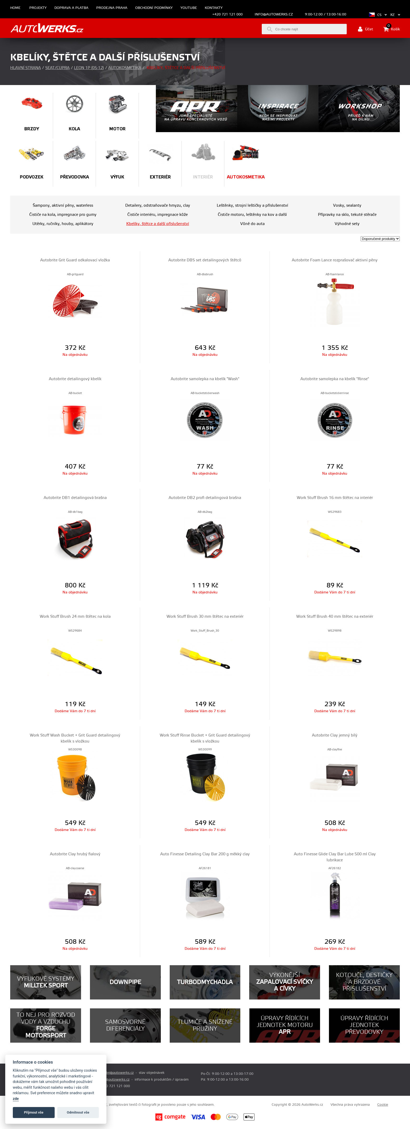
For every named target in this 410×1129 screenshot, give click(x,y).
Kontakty (214, 8)
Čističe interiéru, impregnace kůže (157, 214)
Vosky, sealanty (347, 205)
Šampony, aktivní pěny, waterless (63, 205)
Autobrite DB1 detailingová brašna (75, 497)
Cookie (382, 1105)
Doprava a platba (71, 8)
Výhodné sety (347, 223)
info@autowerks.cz (274, 14)
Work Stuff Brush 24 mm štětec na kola (75, 616)
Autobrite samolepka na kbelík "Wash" (205, 379)
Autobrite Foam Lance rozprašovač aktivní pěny (335, 260)
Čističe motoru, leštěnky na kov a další (252, 214)
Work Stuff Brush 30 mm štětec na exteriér (205, 616)
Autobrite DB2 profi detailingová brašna (205, 497)
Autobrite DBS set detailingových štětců (204, 260)
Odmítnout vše (78, 1112)
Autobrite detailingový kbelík (75, 379)
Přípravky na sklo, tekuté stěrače (347, 214)
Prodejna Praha (111, 8)
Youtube (188, 8)
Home (15, 8)
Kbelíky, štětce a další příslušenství (157, 223)
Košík (391, 29)
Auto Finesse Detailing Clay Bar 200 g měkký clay (205, 854)
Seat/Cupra (57, 68)
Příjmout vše (33, 1112)
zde (16, 1099)
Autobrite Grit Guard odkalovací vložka (75, 260)
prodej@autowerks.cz (117, 1073)
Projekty (38, 8)
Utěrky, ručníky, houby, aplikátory (62, 223)
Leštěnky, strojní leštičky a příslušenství (252, 205)
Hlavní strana (25, 68)
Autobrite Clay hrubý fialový (75, 854)
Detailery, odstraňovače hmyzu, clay (157, 205)
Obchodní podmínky (154, 8)
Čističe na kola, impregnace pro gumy (62, 214)
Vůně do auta (252, 223)
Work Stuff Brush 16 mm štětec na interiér (335, 497)
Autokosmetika (124, 68)
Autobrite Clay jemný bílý (334, 735)
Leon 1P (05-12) (89, 68)
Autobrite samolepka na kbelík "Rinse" (334, 379)
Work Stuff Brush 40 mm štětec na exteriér (334, 616)
